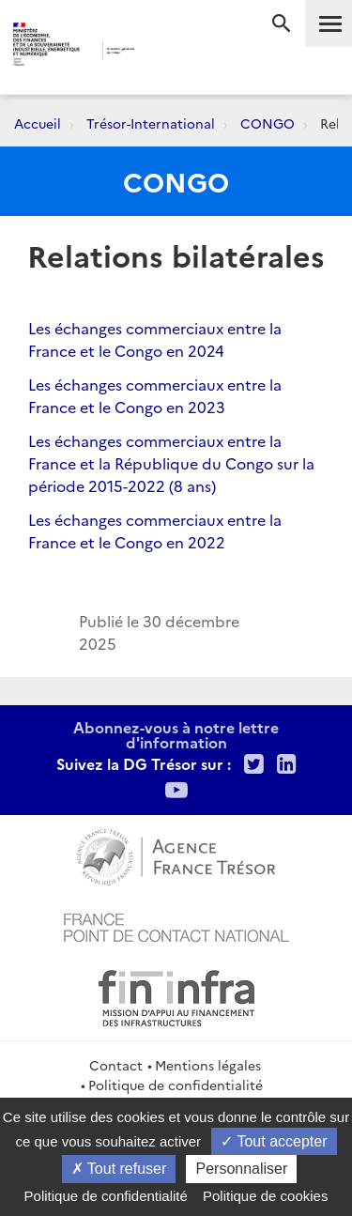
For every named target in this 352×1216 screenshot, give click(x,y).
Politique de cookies (265, 1196)
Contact (116, 1064)
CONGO (267, 123)
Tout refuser (119, 1169)
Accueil (37, 123)
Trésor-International (150, 123)
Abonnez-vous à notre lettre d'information (176, 734)
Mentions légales (208, 1064)
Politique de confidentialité (175, 1084)
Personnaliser (241, 1169)
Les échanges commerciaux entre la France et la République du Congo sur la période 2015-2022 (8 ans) (171, 463)
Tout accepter (274, 1141)
